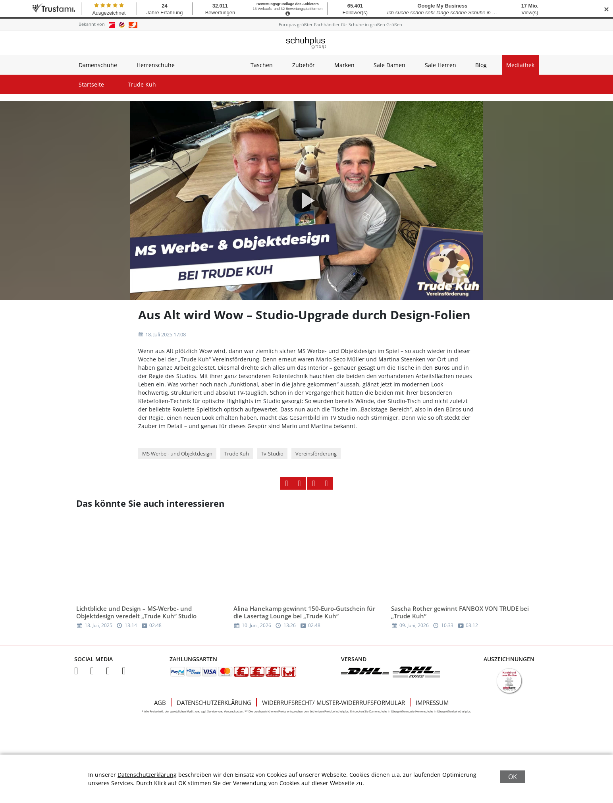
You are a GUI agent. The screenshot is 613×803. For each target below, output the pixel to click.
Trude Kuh (142, 84)
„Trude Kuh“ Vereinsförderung (218, 359)
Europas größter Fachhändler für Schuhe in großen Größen (340, 24)
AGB (160, 702)
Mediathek (520, 65)
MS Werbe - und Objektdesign (177, 453)
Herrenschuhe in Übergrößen (434, 711)
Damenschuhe (98, 65)
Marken (344, 65)
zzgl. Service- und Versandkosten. (222, 711)
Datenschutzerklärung (214, 702)
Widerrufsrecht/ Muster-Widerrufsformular (333, 702)
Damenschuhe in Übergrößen (388, 711)
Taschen (262, 65)
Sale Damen (389, 65)
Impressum (432, 702)
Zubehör (303, 65)
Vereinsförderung (316, 453)
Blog (481, 65)
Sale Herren (440, 65)
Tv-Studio (272, 453)
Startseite (91, 84)
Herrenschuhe (156, 65)
